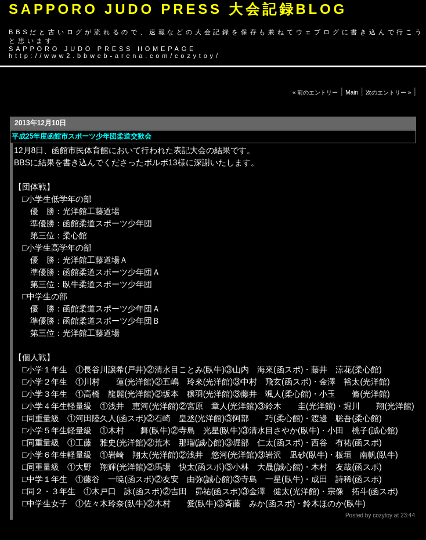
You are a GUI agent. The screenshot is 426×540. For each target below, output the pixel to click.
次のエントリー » (388, 92)
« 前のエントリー (315, 92)
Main (351, 92)
